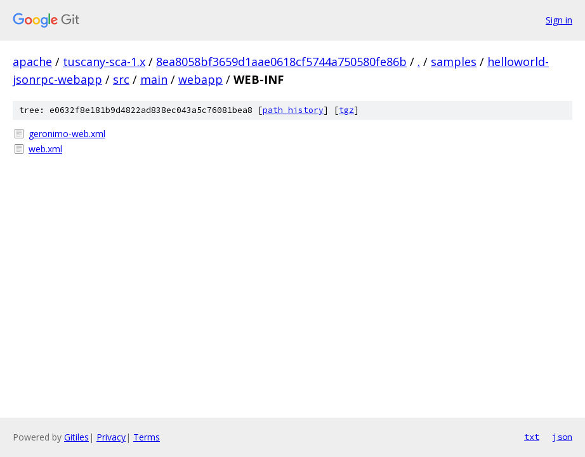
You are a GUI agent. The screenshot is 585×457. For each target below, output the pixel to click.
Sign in (559, 20)
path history (293, 110)
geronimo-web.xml (67, 134)
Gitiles (76, 437)
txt (531, 436)
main (154, 79)
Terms (146, 437)
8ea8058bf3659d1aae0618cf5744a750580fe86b (281, 61)
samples (454, 61)
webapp (200, 79)
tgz (346, 110)
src (121, 79)
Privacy (111, 437)
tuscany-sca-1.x (104, 61)
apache (32, 61)
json (562, 436)
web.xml (45, 149)
